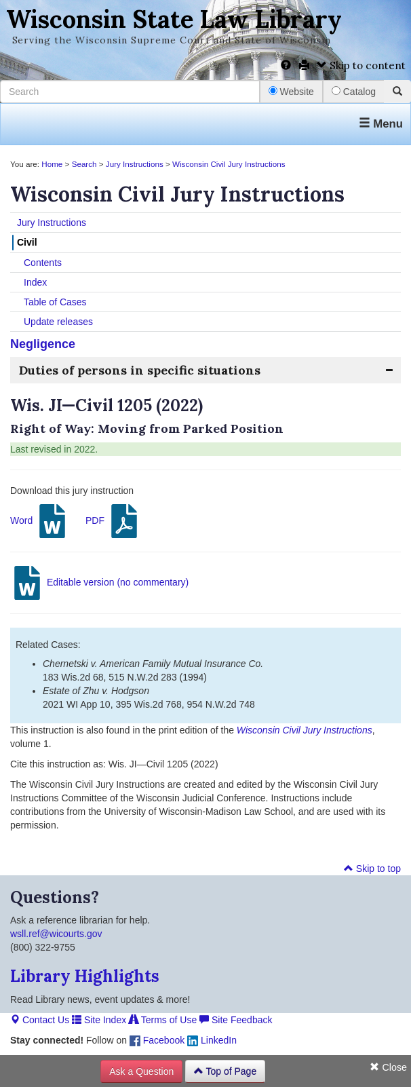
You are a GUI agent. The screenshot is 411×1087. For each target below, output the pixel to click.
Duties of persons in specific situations (139, 370)
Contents (43, 262)
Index (35, 282)
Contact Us (39, 1019)
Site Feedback (235, 1019)
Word (39, 521)
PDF (113, 521)
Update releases (58, 321)
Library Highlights (84, 976)
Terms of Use (163, 1019)
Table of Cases (55, 302)
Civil (27, 242)
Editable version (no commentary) (99, 583)
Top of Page (225, 1071)
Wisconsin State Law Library (174, 19)
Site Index (99, 1019)
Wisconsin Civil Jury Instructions (228, 163)
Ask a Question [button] (141, 1071)
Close (388, 1067)
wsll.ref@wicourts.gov (56, 933)
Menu (381, 123)
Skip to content (361, 65)
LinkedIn (212, 1040)
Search (84, 163)
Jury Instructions (134, 163)
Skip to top (372, 868)
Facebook (157, 1040)
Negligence (42, 344)
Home (51, 163)
